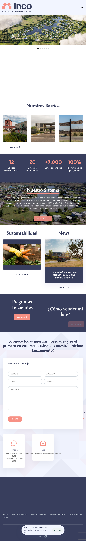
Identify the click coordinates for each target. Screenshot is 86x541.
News (5, 517)
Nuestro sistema (38, 514)
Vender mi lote (75, 514)
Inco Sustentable (57, 514)
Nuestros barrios (19, 514)
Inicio (5, 514)
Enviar (15, 422)
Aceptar (57, 530)
